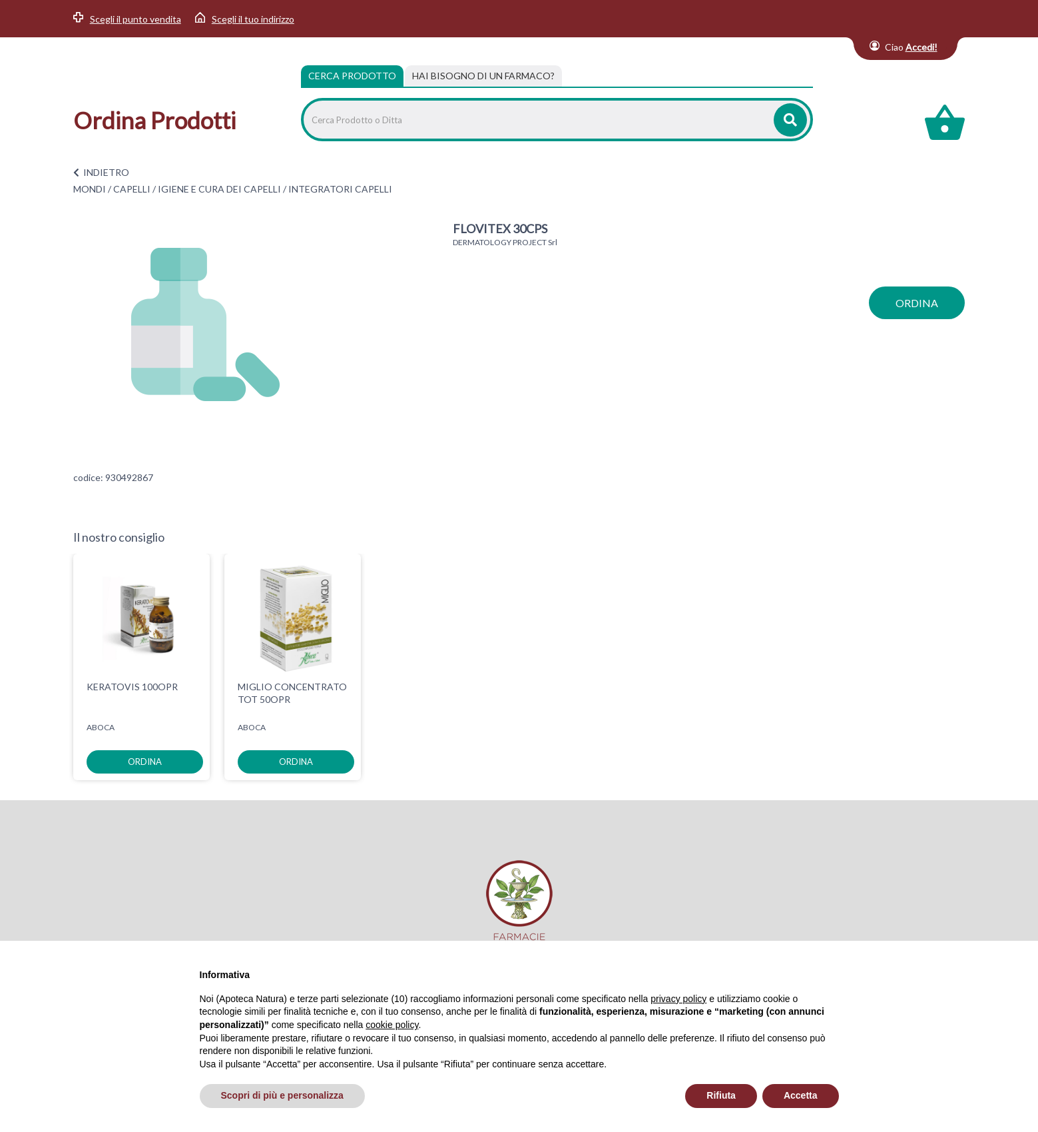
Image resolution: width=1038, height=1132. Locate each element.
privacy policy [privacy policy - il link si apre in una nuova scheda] (678, 998)
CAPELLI (131, 189)
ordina (917, 302)
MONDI (89, 189)
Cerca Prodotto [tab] (352, 75)
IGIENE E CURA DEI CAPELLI (219, 189)
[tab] (483, 76)
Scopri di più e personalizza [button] (282, 1095)
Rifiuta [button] (721, 1095)
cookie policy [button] (392, 1024)
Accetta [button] (801, 1095)
